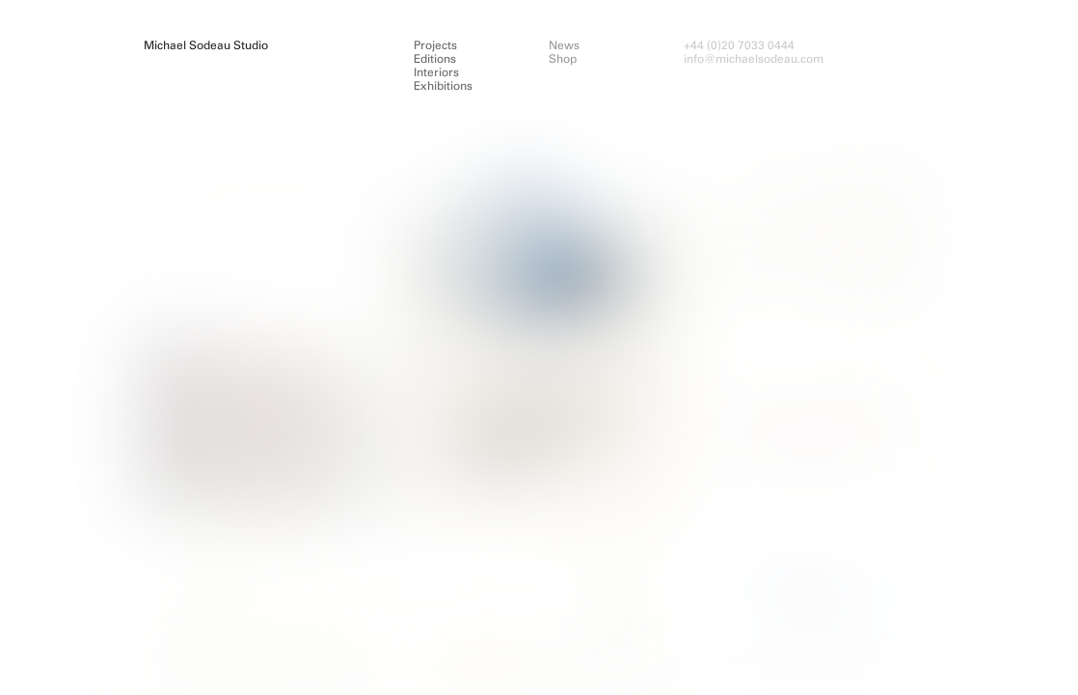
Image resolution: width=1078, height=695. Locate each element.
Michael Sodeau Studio (206, 45)
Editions (435, 59)
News (564, 45)
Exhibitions (443, 86)
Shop (563, 59)
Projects (435, 45)
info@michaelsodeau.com (753, 59)
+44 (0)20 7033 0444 (739, 45)
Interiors (436, 72)
